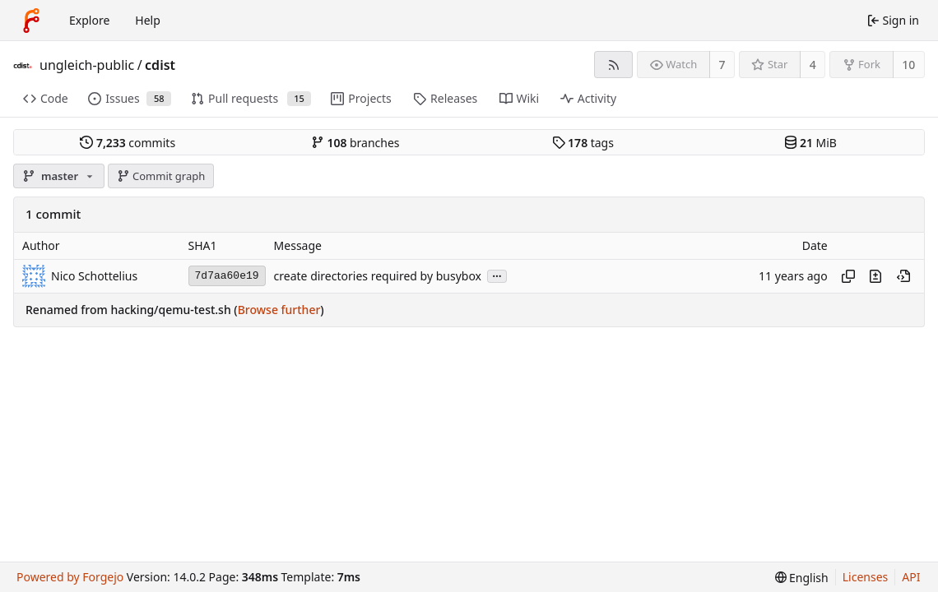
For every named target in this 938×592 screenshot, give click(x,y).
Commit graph (161, 176)
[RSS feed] (613, 64)
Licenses (866, 577)
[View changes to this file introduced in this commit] (875, 276)
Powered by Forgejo (69, 577)
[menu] (802, 577)
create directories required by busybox (377, 276)
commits (127, 142)
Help (147, 20)
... (497, 275)
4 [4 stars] (813, 64)
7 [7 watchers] (722, 64)
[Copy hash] (848, 276)
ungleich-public (86, 65)
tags (583, 142)
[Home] (31, 20)
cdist (160, 65)
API (911, 577)
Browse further (279, 309)
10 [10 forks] (908, 64)
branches (355, 142)
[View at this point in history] (903, 276)
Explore (89, 20)
